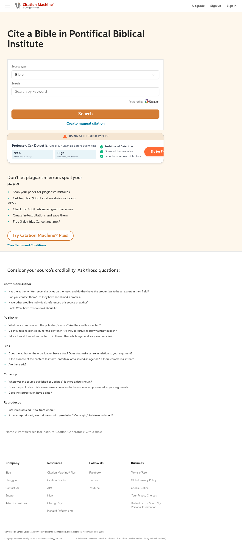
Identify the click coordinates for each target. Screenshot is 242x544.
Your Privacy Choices (144, 495)
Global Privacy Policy (143, 480)
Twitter (93, 480)
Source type (18, 66)
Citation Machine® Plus (61, 472)
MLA (50, 495)
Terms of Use (139, 472)
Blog (8, 472)
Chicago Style (55, 503)
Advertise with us (16, 503)
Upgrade (198, 6)
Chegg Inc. (12, 480)
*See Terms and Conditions (26, 245)
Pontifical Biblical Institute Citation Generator (50, 432)
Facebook (95, 472)
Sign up (215, 6)
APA (49, 488)
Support (10, 495)
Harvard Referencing (60, 511)
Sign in (231, 6)
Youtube (94, 488)
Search (15, 83)
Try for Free (159, 151)
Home (10, 432)
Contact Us (12, 488)
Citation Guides (56, 480)
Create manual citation (86, 124)
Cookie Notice (140, 488)
